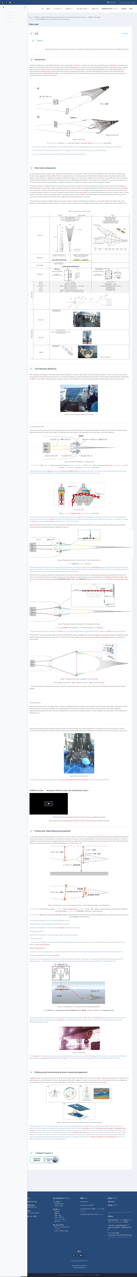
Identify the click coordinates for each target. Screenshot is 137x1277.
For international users (34, 1213)
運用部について (114, 1198)
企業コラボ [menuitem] (95, 8)
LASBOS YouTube (33, 1201)
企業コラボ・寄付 (32, 1216)
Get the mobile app (80, 1267)
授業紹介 (59, 1213)
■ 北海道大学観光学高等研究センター (93, 1214)
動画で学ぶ (59, 1221)
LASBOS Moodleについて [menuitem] (109, 8)
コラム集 (59, 1229)
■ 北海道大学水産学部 (88, 1205)
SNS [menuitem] (130, 8)
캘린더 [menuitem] (48, 8)
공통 (40, 33)
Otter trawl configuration (48, 168)
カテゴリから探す (61, 1219)
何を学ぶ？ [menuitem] (69, 8)
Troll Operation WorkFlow (49, 365)
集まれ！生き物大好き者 (63, 1227)
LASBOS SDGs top (33, 1207)
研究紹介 (59, 1211)
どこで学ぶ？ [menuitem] (57, 8)
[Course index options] (25, 7)
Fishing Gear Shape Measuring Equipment (56, 833)
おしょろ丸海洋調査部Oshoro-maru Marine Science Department (54, 19)
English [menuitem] (124, 8)
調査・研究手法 (61, 1217)
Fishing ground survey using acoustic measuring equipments (64, 1076)
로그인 (134, 2)
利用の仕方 (112, 1201)
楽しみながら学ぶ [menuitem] (82, 8)
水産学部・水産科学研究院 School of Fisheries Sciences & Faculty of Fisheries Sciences (63, 17)
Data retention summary (80, 1265)
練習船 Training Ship (98, 17)
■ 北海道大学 (86, 1201)
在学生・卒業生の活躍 (63, 1231)
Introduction (43, 59)
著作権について (114, 1205)
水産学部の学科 (61, 1204)
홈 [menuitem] (42, 8)
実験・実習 (59, 1215)
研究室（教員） (61, 1206)
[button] (111, 2)
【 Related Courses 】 (47, 1157)
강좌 (34, 17)
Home (29, 1198)
